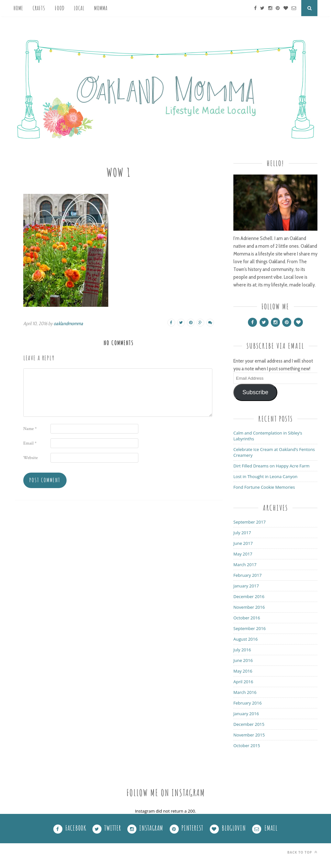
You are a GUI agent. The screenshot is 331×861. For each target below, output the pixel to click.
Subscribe (255, 392)
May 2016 (242, 671)
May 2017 (242, 554)
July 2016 (242, 650)
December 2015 (248, 724)
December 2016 (248, 596)
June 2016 (243, 660)
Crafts (39, 8)
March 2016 (245, 692)
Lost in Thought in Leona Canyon (265, 476)
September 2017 (249, 522)
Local (79, 8)
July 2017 (242, 533)
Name (30, 429)
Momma (101, 8)
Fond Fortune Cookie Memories (264, 487)
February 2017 (247, 575)
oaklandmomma (68, 323)
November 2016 (249, 607)
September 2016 (249, 628)
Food (60, 8)
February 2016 (247, 703)
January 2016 (246, 713)
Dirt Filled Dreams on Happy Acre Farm (271, 466)
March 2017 (245, 564)
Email (30, 443)
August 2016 (245, 639)
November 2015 (249, 735)
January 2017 (246, 586)
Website (30, 458)
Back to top (302, 852)
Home (18, 8)
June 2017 (243, 543)
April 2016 (243, 682)
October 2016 (246, 618)
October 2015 (246, 745)
